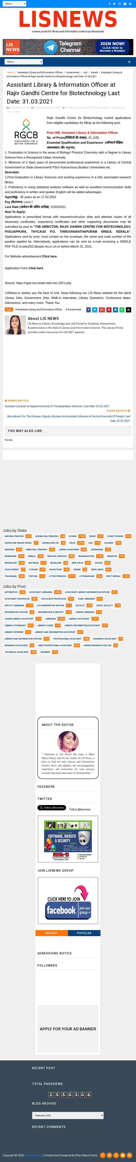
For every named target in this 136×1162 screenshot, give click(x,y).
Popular (84, 933)
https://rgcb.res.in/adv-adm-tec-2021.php (43, 283)
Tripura (32, 576)
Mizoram (33, 563)
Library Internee (14, 632)
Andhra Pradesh (14, 536)
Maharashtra (86, 556)
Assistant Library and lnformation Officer (40, 72)
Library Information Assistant (82, 625)
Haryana (9, 549)
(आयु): (15, 197)
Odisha (99, 563)
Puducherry (12, 569)
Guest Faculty (104, 605)
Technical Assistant (17, 652)
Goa (90, 543)
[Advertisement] (68, 367)
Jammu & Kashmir (69, 549)
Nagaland (56, 563)
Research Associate (16, 645)
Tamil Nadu (97, 569)
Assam (72, 536)
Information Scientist (51, 612)
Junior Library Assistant (19, 619)
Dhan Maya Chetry (28, 1149)
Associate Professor (53, 599)
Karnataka (10, 556)
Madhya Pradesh (57, 556)
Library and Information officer (23, 639)
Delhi (72, 543)
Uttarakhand (87, 576)
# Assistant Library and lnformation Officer (38, 309)
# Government (73, 309)
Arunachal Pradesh (46, 536)
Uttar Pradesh (57, 576)
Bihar (92, 536)
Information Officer (16, 612)
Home (10, 72)
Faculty (80, 605)
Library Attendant (15, 625)
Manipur (112, 556)
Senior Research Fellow (97, 645)
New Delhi (77, 563)
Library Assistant (79, 619)
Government (72, 72)
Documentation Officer (50, 605)
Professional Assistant (67, 639)
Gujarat (109, 543)
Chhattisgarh (115, 536)
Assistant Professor (17, 599)
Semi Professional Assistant (55, 645)
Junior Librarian (84, 612)
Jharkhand (97, 549)
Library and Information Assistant (55, 632)
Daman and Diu (50, 543)
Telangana (11, 576)
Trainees (45, 652)
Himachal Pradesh (36, 549)
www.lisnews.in (33, 1155)
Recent (52, 933)
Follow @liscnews (80, 809)
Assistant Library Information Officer (87, 592)
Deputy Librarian (14, 605)
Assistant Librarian (40, 592)
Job (85, 72)
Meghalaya (11, 563)
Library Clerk (45, 625)
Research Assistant (105, 639)
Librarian (50, 619)
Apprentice (11, 592)
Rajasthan (55, 569)
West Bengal (113, 576)
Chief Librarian (86, 599)
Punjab (33, 569)
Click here (49, 256)
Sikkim (77, 569)
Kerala (94, 72)
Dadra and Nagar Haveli (18, 543)
